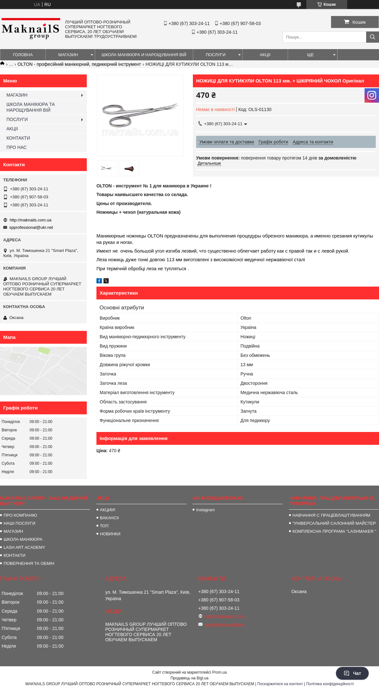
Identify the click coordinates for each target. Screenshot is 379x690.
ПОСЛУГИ (216, 54)
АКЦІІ (265, 54)
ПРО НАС (16, 147)
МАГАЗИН (68, 54)
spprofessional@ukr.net (31, 227)
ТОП (104, 525)
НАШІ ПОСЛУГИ (19, 523)
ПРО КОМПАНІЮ (20, 515)
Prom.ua (219, 672)
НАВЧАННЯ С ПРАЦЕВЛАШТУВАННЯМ (331, 515)
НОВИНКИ (110, 533)
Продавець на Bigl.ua (189, 678)
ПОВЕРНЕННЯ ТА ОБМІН (29, 563)
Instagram (205, 509)
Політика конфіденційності (330, 684)
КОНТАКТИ (18, 138)
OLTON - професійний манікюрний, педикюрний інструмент (79, 64)
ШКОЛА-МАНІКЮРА (23, 539)
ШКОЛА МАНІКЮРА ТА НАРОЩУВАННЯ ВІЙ (30, 107)
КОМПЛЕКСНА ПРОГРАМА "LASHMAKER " (334, 531)
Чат (352, 673)
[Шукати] (372, 37)
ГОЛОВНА (23, 54)
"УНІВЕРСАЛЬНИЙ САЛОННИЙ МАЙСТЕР (334, 523)
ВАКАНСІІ (109, 517)
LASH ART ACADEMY (24, 547)
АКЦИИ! (107, 509)
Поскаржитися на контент (280, 684)
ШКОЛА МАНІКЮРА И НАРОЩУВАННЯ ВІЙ (144, 54)
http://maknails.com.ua (30, 220)
